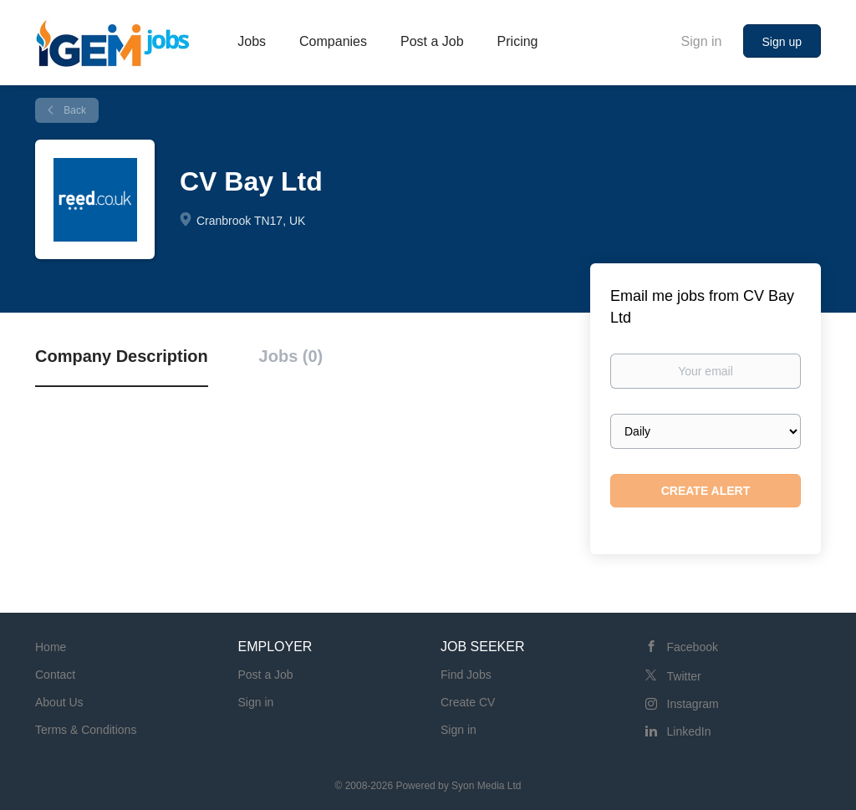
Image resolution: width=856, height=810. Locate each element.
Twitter (684, 676)
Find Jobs (466, 674)
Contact (55, 674)
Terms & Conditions (85, 729)
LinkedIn (689, 731)
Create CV (468, 702)
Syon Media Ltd (486, 786)
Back (73, 110)
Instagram (693, 704)
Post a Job (265, 674)
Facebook (692, 647)
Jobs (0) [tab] (291, 356)
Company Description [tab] (121, 356)
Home (50, 647)
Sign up (782, 41)
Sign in (701, 41)
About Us (59, 702)
